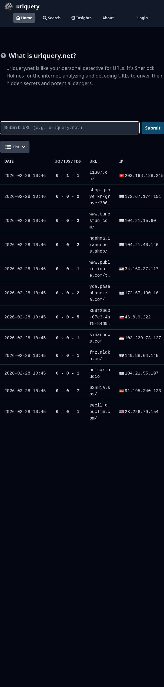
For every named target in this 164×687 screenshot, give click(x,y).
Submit (152, 128)
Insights (81, 17)
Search (52, 17)
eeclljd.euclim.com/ (99, 412)
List (15, 147)
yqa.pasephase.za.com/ (99, 293)
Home (24, 17)
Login (142, 17)
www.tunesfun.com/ (99, 221)
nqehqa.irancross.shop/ (99, 245)
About (108, 17)
